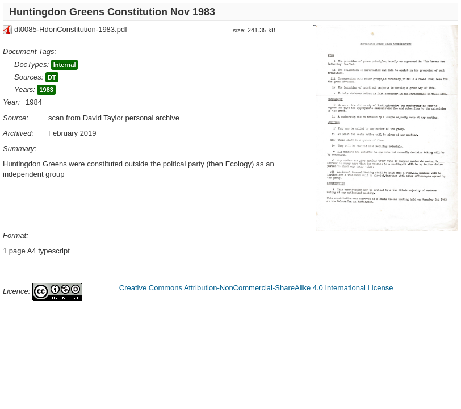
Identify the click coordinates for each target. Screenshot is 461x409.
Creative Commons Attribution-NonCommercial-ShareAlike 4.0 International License (256, 287)
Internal (64, 64)
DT (52, 77)
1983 (46, 89)
